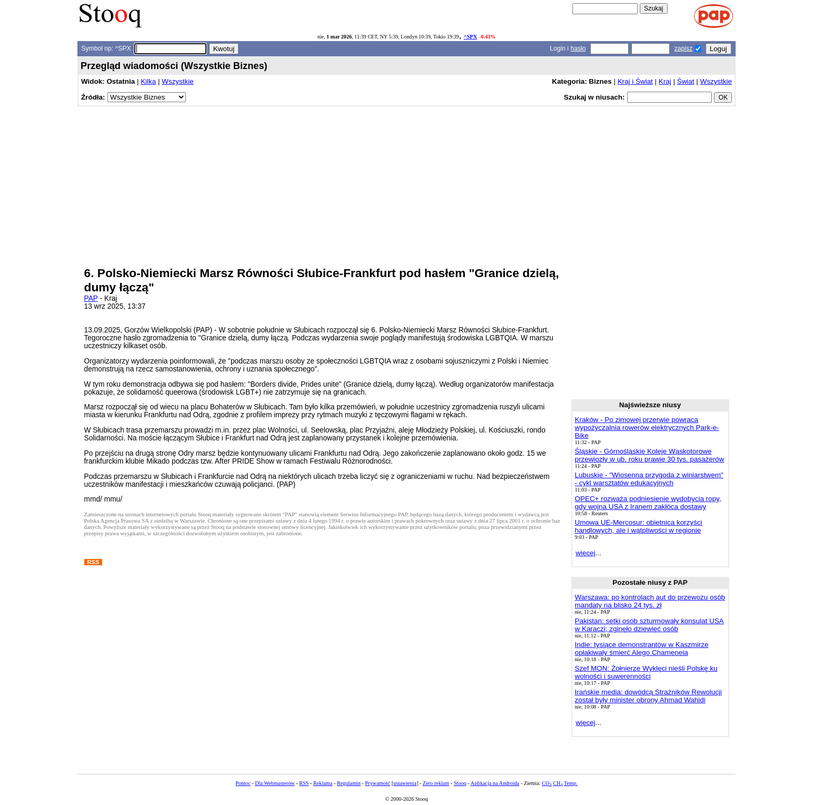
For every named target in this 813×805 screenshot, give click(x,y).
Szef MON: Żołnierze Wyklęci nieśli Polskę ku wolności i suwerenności (646, 672)
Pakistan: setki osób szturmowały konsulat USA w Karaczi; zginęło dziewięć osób (649, 625)
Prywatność (377, 783)
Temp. (571, 783)
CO (546, 783)
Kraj (665, 81)
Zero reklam (436, 783)
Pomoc (242, 783)
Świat (686, 81)
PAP (91, 298)
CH (557, 783)
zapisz (683, 48)
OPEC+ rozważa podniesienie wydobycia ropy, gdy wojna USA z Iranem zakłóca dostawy (648, 503)
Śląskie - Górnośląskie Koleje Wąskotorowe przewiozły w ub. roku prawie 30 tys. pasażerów (650, 455)
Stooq (460, 783)
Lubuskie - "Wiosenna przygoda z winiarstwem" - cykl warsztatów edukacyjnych (649, 479)
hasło (578, 48)
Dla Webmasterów (274, 783)
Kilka (148, 81)
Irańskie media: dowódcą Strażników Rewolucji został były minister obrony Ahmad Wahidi (648, 696)
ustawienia (405, 783)
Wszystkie (177, 81)
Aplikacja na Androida (495, 783)
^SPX (470, 37)
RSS (304, 783)
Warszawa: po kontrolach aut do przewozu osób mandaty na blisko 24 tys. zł (650, 601)
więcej (585, 553)
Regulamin (349, 783)
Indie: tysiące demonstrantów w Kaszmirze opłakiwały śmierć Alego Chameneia (642, 648)
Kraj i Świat (635, 81)
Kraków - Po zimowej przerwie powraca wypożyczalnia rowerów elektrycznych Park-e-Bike (647, 427)
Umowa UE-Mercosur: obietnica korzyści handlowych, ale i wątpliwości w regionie (638, 526)
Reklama (322, 783)
